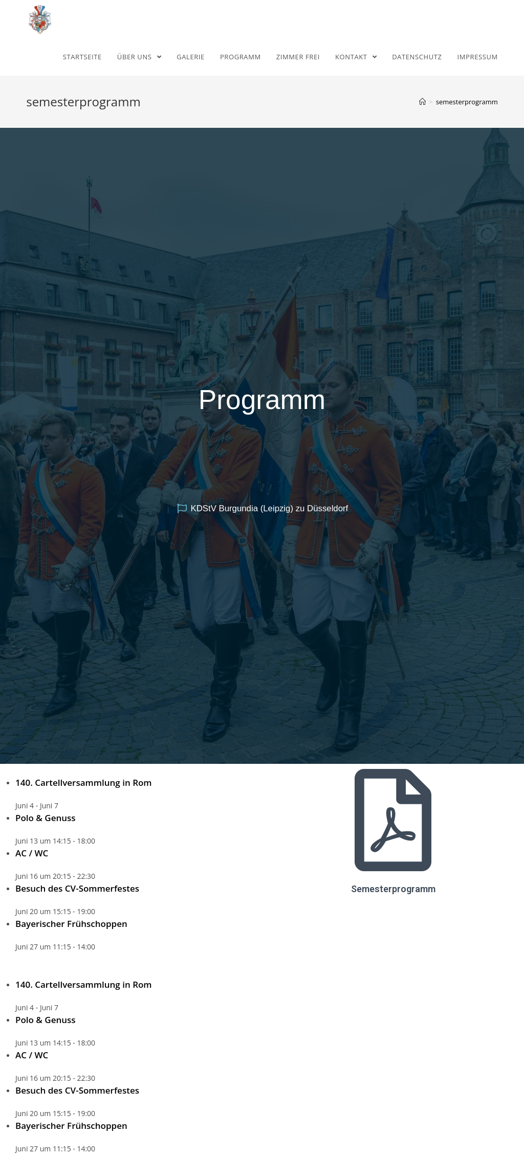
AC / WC (31, 853)
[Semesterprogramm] (393, 820)
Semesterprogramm (393, 888)
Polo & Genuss (45, 818)
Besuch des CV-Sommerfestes (77, 888)
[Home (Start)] (422, 101)
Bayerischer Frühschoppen (71, 923)
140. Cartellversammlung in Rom (83, 782)
